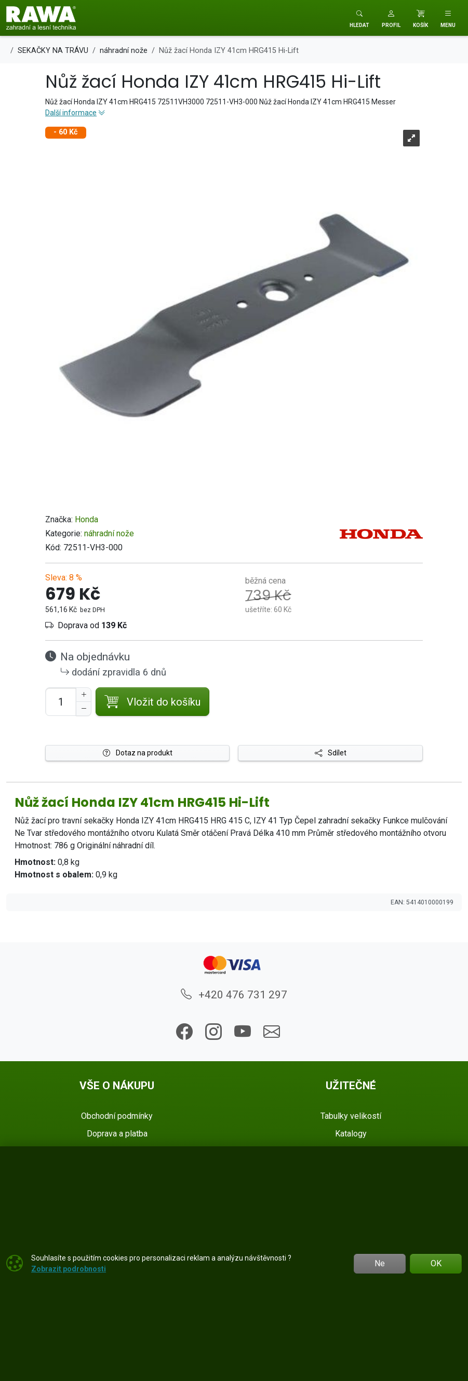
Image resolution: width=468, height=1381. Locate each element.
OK (436, 1263)
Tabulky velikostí (350, 1116)
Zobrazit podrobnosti (68, 1269)
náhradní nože (109, 533)
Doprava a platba (117, 1134)
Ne (380, 1263)
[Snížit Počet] (83, 708)
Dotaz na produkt (137, 753)
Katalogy (351, 1134)
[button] (391, 18)
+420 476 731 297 (234, 995)
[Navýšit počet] (83, 694)
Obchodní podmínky (117, 1116)
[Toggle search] (359, 18)
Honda (86, 519)
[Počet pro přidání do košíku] (60, 701)
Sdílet (330, 753)
